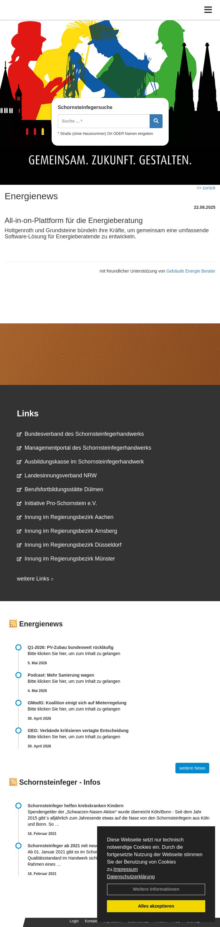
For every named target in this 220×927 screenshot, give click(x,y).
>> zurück (206, 187)
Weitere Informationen (156, 889)
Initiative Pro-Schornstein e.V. (57, 503)
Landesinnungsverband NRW (57, 475)
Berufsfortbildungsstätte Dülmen (60, 489)
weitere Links (35, 579)
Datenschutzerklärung (131, 876)
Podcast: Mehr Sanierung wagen (61, 675)
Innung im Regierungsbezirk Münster (66, 559)
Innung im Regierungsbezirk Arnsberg (67, 531)
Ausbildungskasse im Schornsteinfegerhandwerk (80, 462)
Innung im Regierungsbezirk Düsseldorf (69, 545)
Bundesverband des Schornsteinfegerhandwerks (80, 434)
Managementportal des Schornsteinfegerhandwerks (84, 448)
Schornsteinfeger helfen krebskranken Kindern (76, 805)
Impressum (125, 869)
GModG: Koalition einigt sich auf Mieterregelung (77, 702)
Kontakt (91, 921)
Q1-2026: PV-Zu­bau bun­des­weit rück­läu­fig (70, 647)
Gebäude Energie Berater (190, 271)
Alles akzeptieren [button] (156, 906)
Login (74, 921)
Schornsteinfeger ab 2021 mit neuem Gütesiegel (77, 845)
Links (28, 413)
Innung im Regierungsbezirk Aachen (65, 517)
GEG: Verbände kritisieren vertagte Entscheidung (78, 730)
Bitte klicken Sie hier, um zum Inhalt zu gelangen (74, 653)
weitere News (192, 768)
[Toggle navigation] (208, 10)
